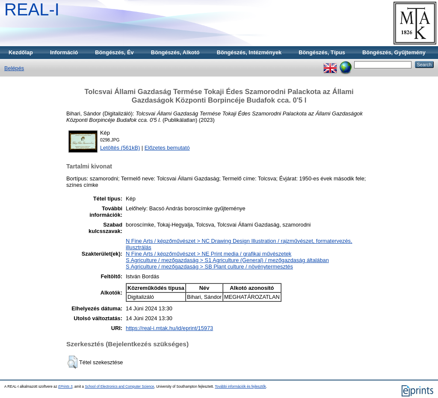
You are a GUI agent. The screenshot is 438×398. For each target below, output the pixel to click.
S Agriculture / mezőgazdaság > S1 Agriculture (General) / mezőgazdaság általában (227, 260)
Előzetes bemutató (167, 147)
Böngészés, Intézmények (249, 52)
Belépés (14, 68)
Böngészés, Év (114, 52)
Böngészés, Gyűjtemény (394, 52)
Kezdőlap (21, 52)
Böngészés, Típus (322, 52)
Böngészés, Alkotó (175, 52)
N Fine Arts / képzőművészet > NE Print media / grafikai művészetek (208, 254)
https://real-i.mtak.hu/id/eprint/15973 (169, 328)
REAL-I (31, 9)
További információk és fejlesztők (240, 387)
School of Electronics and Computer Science (119, 387)
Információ (64, 52)
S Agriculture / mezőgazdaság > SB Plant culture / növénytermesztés (209, 266)
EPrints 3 (65, 387)
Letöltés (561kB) (120, 147)
